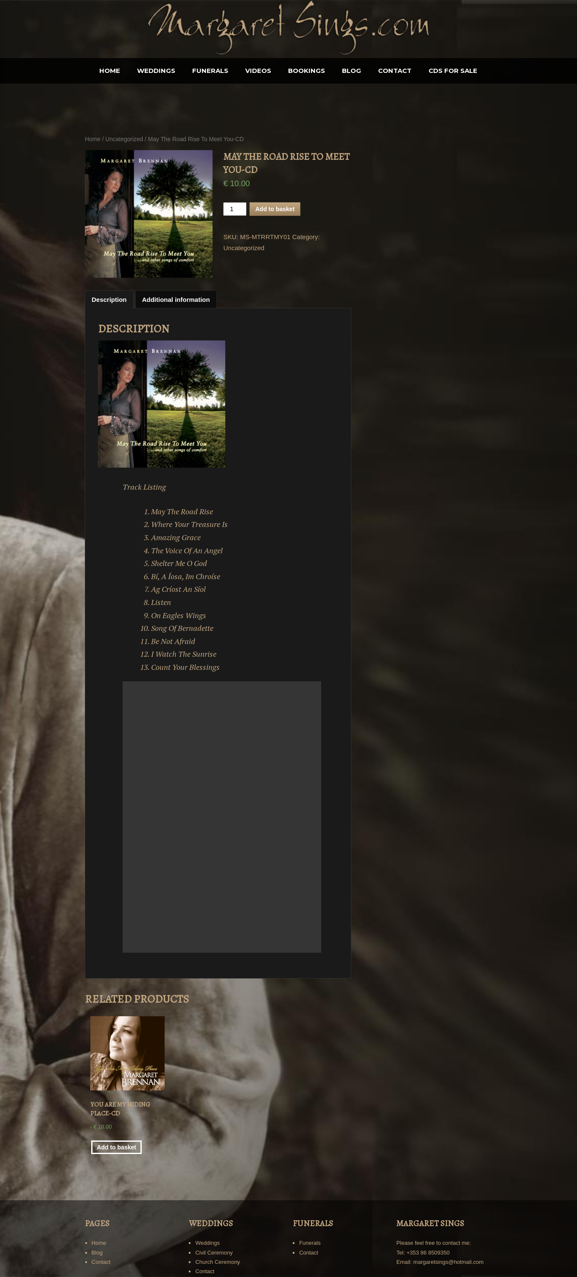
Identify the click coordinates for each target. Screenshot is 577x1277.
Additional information (176, 299)
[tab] (109, 299)
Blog (351, 71)
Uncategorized (124, 139)
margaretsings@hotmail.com (448, 1262)
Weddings (156, 71)
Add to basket (275, 209)
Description (109, 299)
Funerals (210, 71)
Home (109, 71)
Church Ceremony (217, 1262)
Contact (395, 71)
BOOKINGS (306, 71)
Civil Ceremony (213, 1252)
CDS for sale (453, 71)
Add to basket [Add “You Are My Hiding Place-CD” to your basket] (116, 1147)
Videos (258, 71)
